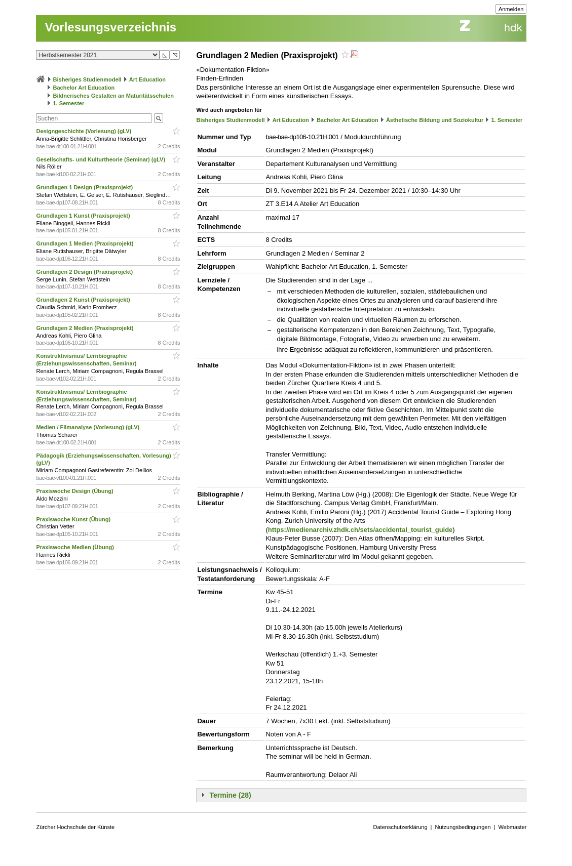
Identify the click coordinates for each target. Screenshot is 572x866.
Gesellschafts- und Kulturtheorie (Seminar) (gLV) (101, 159)
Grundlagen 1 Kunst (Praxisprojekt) (83, 216)
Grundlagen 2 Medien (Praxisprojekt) (85, 328)
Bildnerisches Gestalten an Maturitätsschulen (113, 96)
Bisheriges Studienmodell (87, 79)
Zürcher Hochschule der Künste (75, 827)
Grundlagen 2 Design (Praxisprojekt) (85, 272)
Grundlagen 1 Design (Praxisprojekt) (85, 187)
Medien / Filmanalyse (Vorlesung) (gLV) (88, 427)
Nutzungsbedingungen (462, 827)
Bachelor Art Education (84, 88)
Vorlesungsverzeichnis (110, 27)
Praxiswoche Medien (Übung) (75, 547)
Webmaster (512, 827)
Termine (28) (230, 795)
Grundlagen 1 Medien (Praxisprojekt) (85, 243)
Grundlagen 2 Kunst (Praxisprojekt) (83, 300)
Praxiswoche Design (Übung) (75, 491)
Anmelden (511, 9)
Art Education (147, 79)
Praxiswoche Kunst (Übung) (74, 519)
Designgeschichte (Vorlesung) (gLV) (84, 131)
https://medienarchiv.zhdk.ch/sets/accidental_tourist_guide (360, 529)
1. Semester (69, 103)
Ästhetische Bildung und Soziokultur (435, 120)
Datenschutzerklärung (400, 827)
